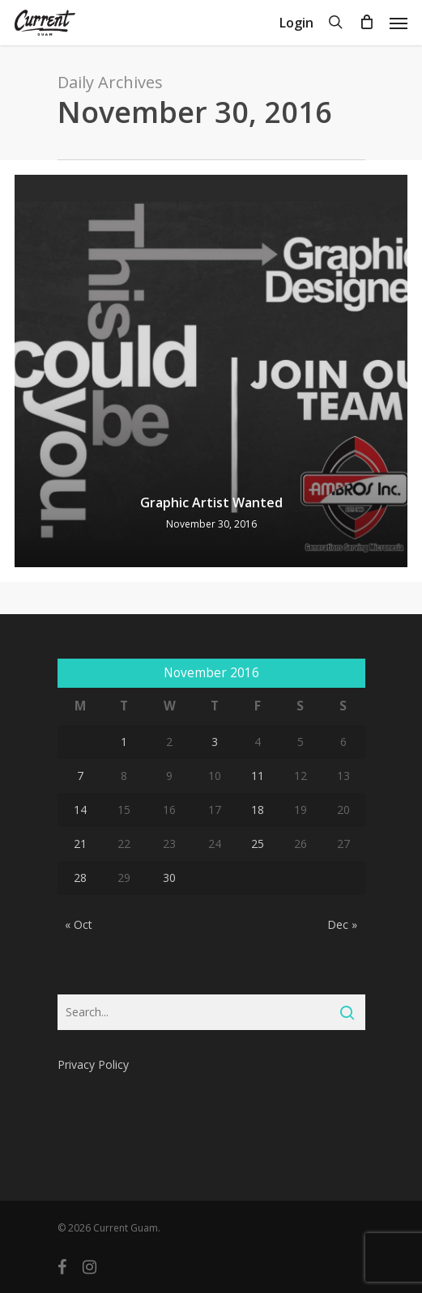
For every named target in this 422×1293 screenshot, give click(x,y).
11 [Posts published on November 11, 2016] (257, 775)
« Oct (78, 924)
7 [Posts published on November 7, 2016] (80, 775)
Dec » (342, 924)
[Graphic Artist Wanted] (211, 371)
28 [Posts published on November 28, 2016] (80, 877)
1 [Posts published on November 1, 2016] (124, 741)
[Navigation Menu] (398, 23)
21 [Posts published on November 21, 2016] (80, 843)
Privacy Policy (93, 1064)
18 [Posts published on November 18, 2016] (257, 809)
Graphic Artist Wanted (211, 502)
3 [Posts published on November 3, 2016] (214, 741)
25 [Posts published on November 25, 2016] (257, 843)
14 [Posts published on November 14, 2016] (80, 809)
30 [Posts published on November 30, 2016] (169, 877)
